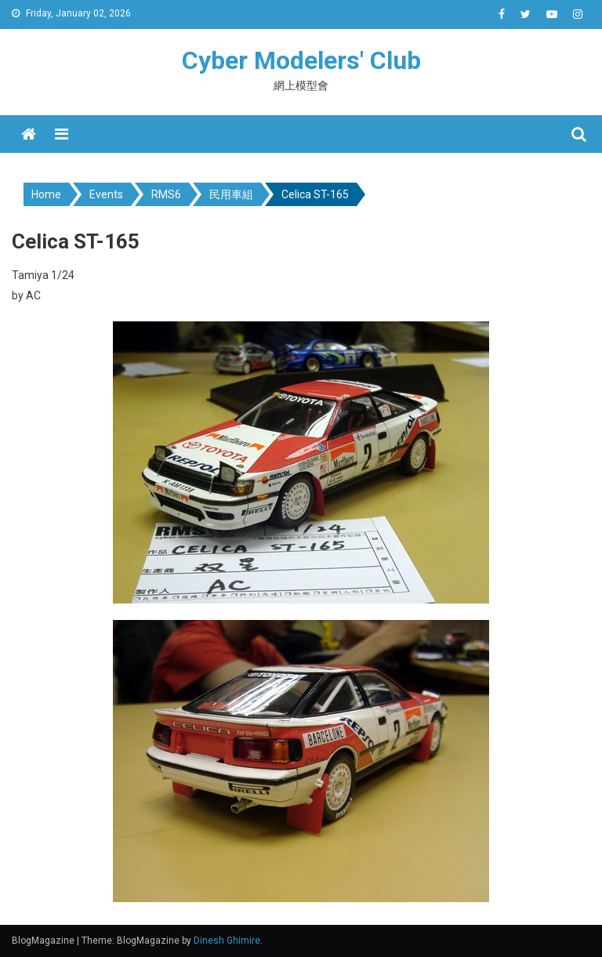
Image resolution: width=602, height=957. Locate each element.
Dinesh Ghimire (227, 940)
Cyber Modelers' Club (301, 60)
